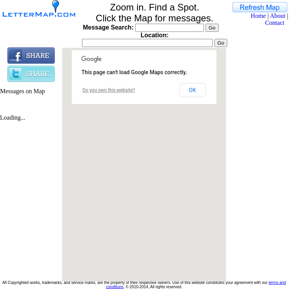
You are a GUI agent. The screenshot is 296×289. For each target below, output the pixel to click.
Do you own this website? (109, 90)
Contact (274, 22)
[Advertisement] (257, 163)
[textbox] (147, 43)
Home (258, 15)
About (278, 15)
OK (192, 90)
